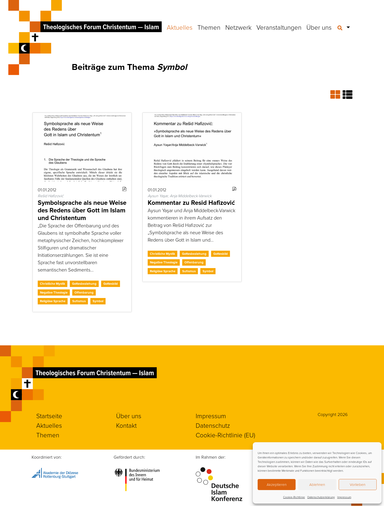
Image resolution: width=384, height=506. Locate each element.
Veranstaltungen (278, 27)
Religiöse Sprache (52, 301)
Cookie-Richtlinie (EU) (225, 434)
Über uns (319, 27)
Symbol (98, 301)
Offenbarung (84, 292)
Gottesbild (110, 283)
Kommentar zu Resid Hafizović (191, 202)
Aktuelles (179, 27)
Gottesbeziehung (84, 283)
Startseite (49, 415)
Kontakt (126, 425)
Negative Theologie (54, 292)
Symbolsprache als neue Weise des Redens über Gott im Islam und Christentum (82, 210)
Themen (208, 27)
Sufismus (79, 301)
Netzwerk (238, 27)
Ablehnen (317, 484)
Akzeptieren (277, 484)
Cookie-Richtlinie (294, 497)
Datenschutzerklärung (321, 497)
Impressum (344, 497)
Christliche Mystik (52, 283)
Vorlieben (357, 484)
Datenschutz (213, 425)
